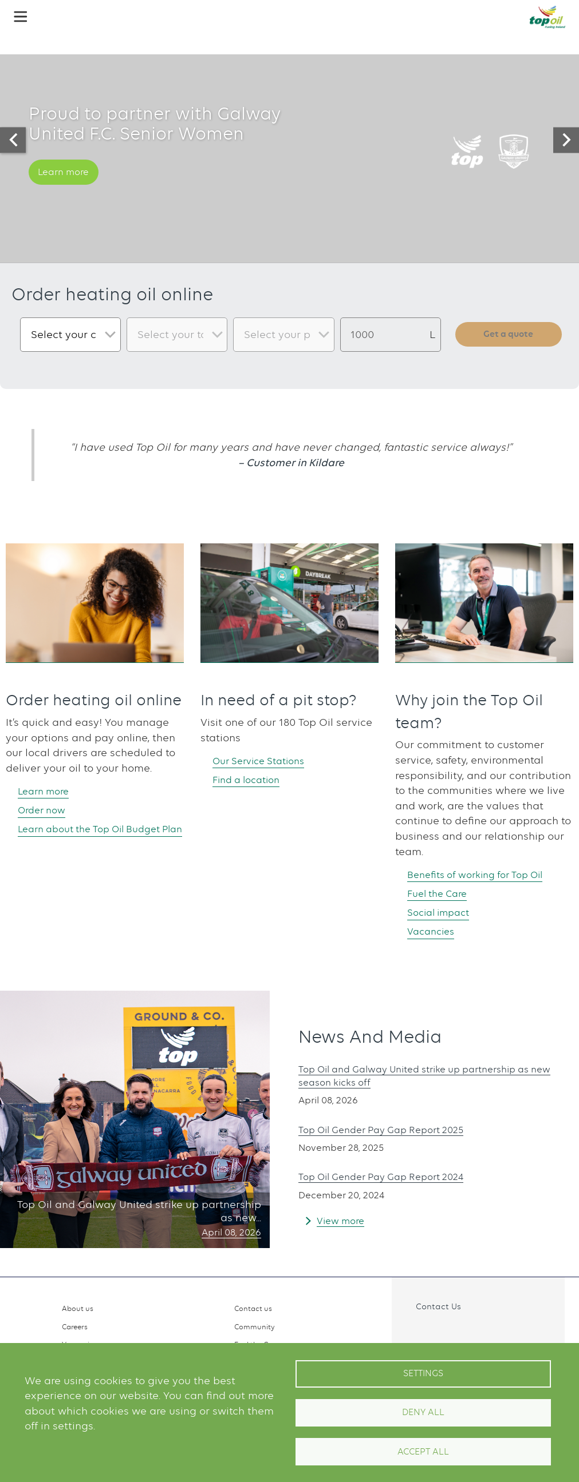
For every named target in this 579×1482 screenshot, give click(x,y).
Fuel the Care (441, 894)
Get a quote (508, 334)
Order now (46, 810)
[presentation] (13, 140)
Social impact (443, 913)
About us (77, 1308)
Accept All (423, 1452)
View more (343, 1223)
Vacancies (434, 933)
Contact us (253, 1308)
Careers (75, 1326)
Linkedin (465, 1332)
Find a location (252, 780)
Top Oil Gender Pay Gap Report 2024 (390, 1179)
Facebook (415, 1332)
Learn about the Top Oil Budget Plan (99, 837)
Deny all (423, 1412)
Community (254, 1326)
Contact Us (438, 1306)
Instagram (440, 1332)
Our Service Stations (265, 760)
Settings (423, 1373)
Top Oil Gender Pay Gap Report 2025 (391, 1132)
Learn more (68, 186)
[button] (20, 16)
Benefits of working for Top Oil (484, 874)
